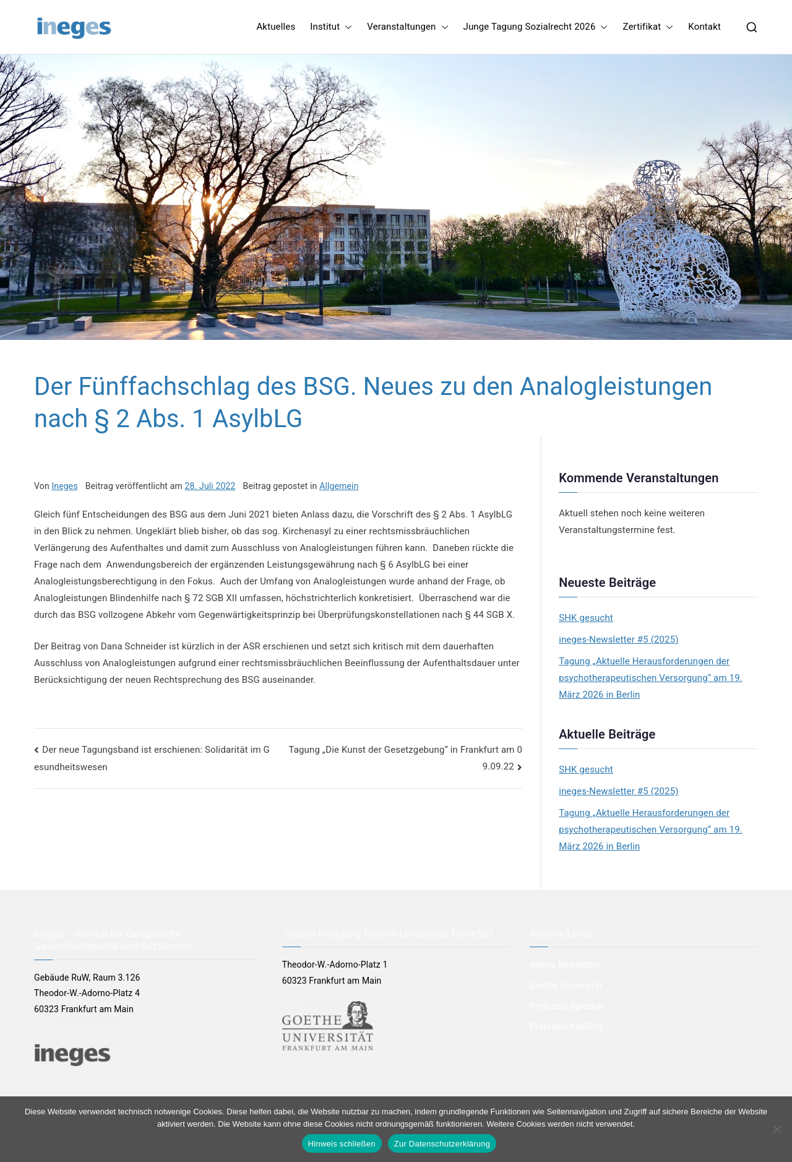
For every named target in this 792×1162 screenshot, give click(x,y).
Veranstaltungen (407, 27)
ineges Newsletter (565, 964)
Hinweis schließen (342, 1143)
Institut (331, 27)
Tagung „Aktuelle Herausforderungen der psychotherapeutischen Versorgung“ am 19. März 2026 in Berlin (650, 678)
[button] (346, 27)
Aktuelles (275, 26)
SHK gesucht (586, 617)
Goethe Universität (566, 986)
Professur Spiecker (567, 1006)
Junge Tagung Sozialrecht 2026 (535, 27)
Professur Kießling (566, 1026)
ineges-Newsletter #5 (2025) (619, 639)
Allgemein (338, 486)
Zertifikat (647, 27)
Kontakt (704, 26)
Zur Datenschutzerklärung (442, 1143)
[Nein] (776, 1129)
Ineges (64, 486)
